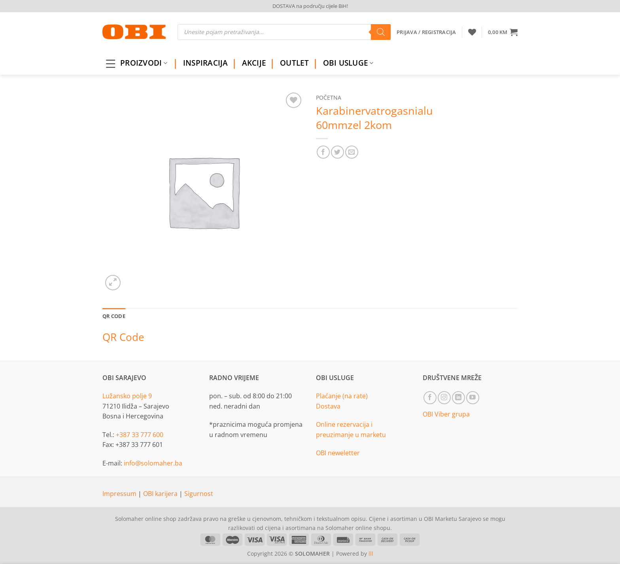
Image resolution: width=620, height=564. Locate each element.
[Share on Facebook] (323, 152)
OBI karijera (161, 493)
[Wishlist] (472, 32)
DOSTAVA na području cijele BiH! (310, 5)
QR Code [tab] (113, 316)
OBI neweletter (338, 453)
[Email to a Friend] (351, 152)
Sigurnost (198, 493)
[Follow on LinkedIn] (458, 397)
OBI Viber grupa (446, 414)
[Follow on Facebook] (430, 397)
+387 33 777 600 (139, 434)
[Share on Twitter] (337, 152)
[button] (503, 32)
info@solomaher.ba (153, 463)
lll (371, 553)
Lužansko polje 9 (127, 396)
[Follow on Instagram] (444, 397)
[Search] (381, 32)
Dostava (328, 406)
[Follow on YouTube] (472, 397)
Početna (328, 97)
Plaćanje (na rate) (342, 396)
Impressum (120, 493)
